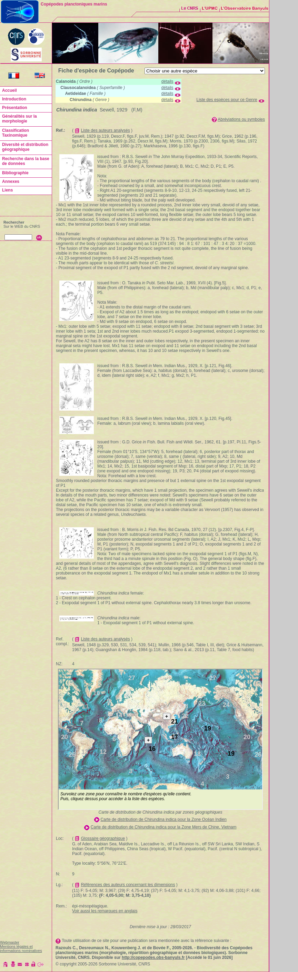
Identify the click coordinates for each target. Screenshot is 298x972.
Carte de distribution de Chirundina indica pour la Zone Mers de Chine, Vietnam (164, 827)
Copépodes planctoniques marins (74, 4)
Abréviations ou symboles (241, 119)
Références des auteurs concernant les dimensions (128, 884)
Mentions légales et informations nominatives (21, 948)
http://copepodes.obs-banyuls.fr (153, 957)
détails (167, 81)
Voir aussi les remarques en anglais (104, 911)
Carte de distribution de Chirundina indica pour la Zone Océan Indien (163, 819)
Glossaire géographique (103, 838)
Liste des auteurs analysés (105, 130)
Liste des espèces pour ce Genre (227, 99)
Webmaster (9, 942)
